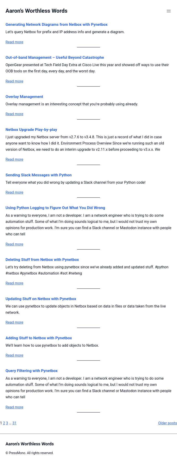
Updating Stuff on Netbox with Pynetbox (41, 298)
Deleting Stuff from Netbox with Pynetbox (42, 259)
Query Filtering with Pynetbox (32, 370)
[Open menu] (168, 11)
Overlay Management (24, 96)
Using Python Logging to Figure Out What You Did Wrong (55, 207)
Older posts (167, 423)
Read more (14, 42)
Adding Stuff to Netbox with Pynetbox (39, 338)
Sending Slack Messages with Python (39, 175)
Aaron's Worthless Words (37, 11)
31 (14, 423)
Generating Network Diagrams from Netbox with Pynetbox (57, 24)
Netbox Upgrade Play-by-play (31, 129)
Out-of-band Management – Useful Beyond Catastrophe (55, 57)
